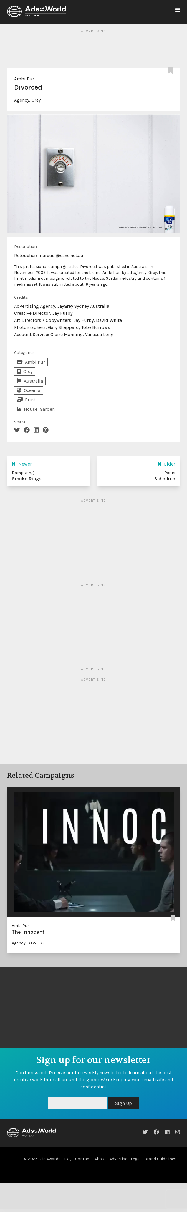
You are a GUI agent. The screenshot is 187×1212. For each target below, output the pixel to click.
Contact (83, 1158)
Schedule (164, 478)
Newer (22, 464)
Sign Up (123, 1103)
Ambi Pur (24, 79)
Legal (136, 1158)
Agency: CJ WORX (28, 943)
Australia (30, 381)
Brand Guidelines (160, 1158)
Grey (36, 100)
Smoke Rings (26, 478)
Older (166, 464)
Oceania (28, 390)
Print (26, 400)
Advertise (118, 1158)
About (100, 1158)
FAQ (68, 1158)
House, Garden (36, 409)
